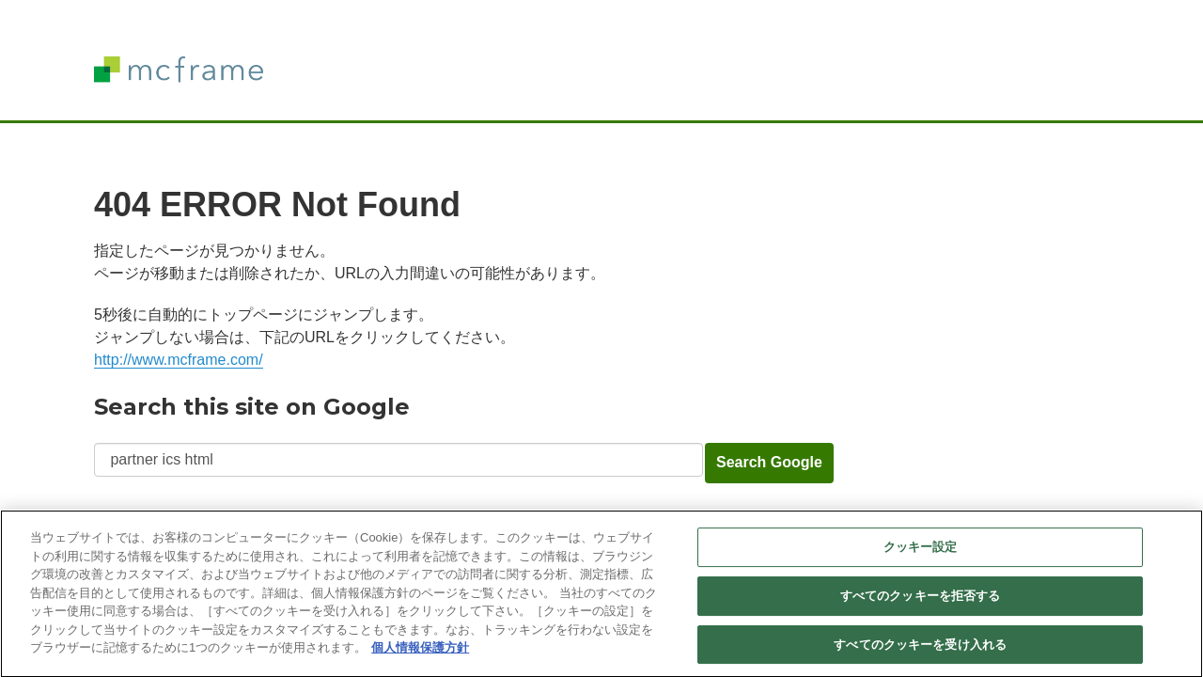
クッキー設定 (920, 552)
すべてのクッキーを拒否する (920, 601)
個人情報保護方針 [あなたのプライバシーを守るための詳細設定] (420, 653)
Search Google (769, 462)
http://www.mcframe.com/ (178, 360)
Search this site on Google (252, 406)
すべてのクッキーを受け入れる (920, 650)
